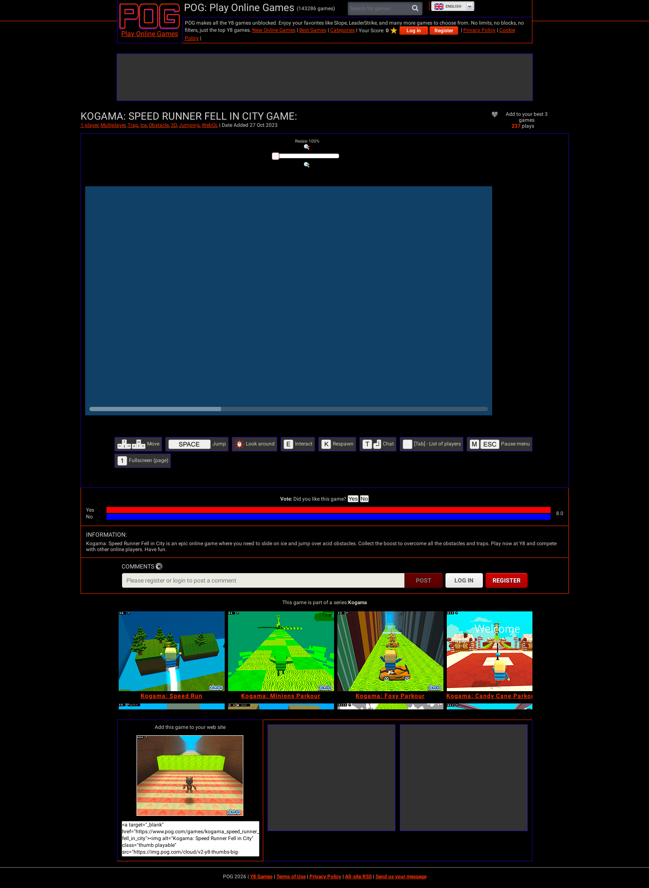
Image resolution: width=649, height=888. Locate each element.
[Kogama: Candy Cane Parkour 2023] (499, 651)
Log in (414, 31)
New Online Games (273, 30)
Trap (133, 125)
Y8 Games (261, 877)
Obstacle (159, 125)
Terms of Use (291, 877)
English (447, 6)
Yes (353, 499)
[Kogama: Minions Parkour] (281, 651)
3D (174, 125)
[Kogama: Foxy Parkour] (390, 651)
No (364, 499)
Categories (342, 30)
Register (444, 31)
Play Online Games (149, 34)
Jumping (189, 125)
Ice (143, 125)
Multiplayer (112, 125)
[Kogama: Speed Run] (171, 651)
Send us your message (401, 877)
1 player (89, 125)
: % (307, 141)
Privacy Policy (479, 30)
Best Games (312, 30)
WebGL (210, 125)
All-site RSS (358, 877)
